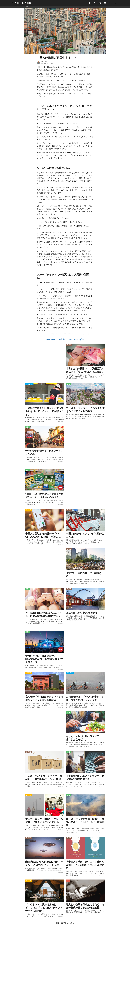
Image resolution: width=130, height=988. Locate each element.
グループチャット (77, 334)
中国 (88, 334)
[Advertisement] (65, 961)
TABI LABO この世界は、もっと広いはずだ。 (65, 340)
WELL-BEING (29, 385)
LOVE (68, 881)
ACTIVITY (28, 510)
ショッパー (59, 334)
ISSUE (68, 385)
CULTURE (69, 345)
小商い (53, 334)
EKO (92, 334)
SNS (70, 334)
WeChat (65, 334)
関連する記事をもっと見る (65, 923)
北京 (84, 334)
